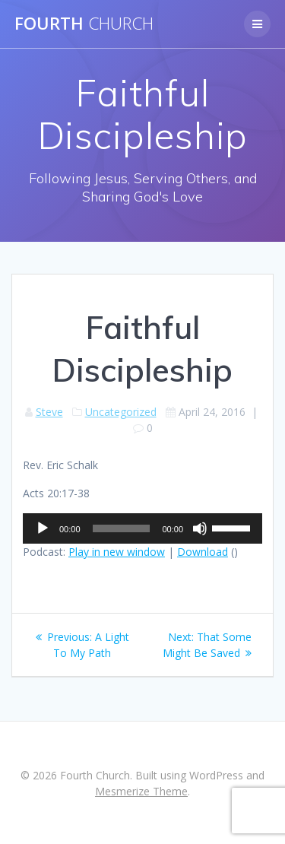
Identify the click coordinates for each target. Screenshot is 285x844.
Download (202, 551)
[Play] (42, 528)
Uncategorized (121, 412)
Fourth (84, 23)
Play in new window (116, 551)
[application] (142, 528)
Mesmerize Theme (141, 791)
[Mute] (199, 528)
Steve (49, 412)
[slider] (121, 528)
